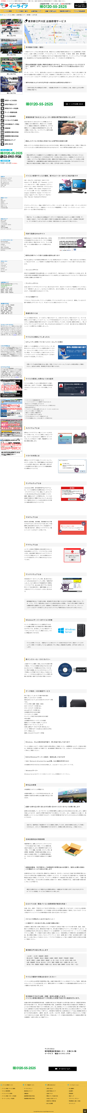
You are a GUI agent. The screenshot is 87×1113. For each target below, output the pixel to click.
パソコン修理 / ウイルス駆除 (8, 1088)
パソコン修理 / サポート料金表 (9, 1096)
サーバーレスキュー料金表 (8, 1098)
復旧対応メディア (28, 1091)
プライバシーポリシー (74, 1098)
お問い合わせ (50, 1088)
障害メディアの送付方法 (52, 1096)
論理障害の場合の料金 (29, 1096)
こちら (14, 334)
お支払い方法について (52, 1098)
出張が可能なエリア (51, 1091)
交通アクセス (50, 1093)
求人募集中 (71, 1088)
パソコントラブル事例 (7, 1093)
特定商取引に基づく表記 (74, 1101)
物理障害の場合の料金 (29, 1098)
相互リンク (71, 1096)
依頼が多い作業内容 (51, 1101)
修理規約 (71, 1093)
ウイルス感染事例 (6, 1091)
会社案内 (71, 1091)
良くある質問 (50, 1103)
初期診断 (26, 1093)
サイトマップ (72, 1103)
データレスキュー (28, 1088)
